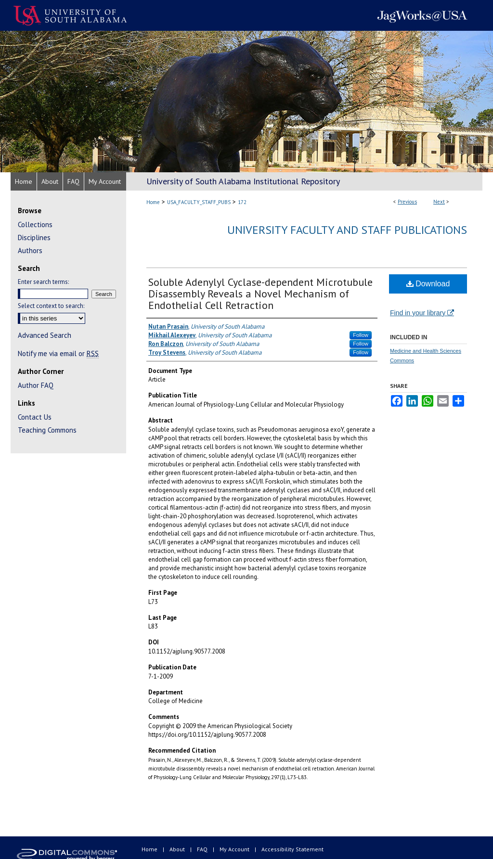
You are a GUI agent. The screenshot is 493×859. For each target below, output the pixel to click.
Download (428, 284)
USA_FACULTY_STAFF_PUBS (199, 202)
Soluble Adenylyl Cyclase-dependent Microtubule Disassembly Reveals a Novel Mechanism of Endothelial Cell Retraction (260, 293)
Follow (360, 335)
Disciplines (34, 237)
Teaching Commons (47, 430)
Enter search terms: (43, 282)
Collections (35, 224)
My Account (235, 849)
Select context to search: (51, 306)
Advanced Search (44, 335)
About (177, 849)
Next (439, 201)
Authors (30, 250)
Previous (407, 201)
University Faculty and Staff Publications (347, 229)
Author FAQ (35, 385)
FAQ (203, 849)
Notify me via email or (58, 353)
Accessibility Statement (292, 849)
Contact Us (35, 417)
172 (242, 202)
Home (153, 202)
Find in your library (422, 313)
